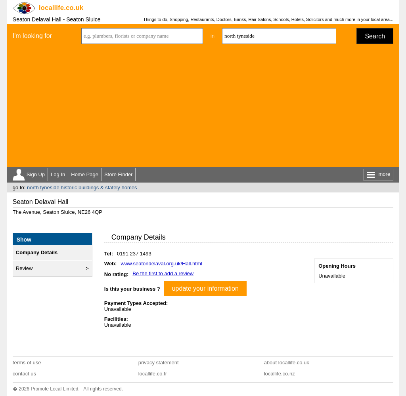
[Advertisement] (203, 107)
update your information (205, 288)
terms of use (27, 363)
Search (375, 36)
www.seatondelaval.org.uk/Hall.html (161, 264)
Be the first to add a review (162, 273)
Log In (58, 174)
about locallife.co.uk (286, 363)
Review (24, 268)
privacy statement (158, 363)
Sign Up (36, 174)
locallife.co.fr (152, 374)
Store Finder (118, 174)
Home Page (84, 174)
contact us (24, 374)
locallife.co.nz (279, 374)
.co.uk (61, 7)
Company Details (36, 252)
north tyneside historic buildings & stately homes (82, 187)
